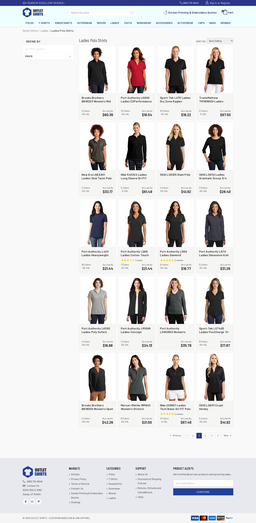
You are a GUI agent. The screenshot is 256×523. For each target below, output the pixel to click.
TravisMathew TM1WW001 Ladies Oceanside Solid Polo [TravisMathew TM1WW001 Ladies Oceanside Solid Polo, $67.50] (213, 99)
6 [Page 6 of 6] (218, 435)
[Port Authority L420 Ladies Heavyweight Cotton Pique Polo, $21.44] (97, 223)
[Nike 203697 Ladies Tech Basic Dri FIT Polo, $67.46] (176, 377)
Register (225, 2)
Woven (101, 22)
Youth (128, 22)
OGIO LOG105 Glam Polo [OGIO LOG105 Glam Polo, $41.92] (175, 174)
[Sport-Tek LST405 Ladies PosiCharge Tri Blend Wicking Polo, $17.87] (215, 300)
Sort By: (201, 41)
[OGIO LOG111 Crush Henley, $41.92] (215, 377)
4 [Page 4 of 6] (205, 435)
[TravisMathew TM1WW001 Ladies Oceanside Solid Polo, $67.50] (215, 69)
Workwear (144, 22)
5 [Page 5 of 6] (211, 435)
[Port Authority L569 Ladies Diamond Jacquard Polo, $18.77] (176, 223)
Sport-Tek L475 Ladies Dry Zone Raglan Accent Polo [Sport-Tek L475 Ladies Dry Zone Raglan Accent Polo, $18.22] (175, 99)
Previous (175, 435)
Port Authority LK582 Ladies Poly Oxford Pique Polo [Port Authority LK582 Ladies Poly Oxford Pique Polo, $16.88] (96, 330)
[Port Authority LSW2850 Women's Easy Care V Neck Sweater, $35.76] (176, 300)
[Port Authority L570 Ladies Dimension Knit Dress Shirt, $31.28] (215, 223)
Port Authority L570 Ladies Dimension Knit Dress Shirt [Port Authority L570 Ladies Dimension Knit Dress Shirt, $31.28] (214, 253)
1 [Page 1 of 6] (186, 435)
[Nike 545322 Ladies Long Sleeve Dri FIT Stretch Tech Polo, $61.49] (136, 146)
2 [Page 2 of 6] (192, 435)
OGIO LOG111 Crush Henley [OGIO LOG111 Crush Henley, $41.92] (211, 406)
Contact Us (33, 485)
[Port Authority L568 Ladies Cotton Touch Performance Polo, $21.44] (136, 223)
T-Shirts (44, 22)
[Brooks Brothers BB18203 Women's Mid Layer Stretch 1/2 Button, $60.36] (97, 69)
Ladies (115, 22)
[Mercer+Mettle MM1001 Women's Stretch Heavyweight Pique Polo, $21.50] (136, 377)
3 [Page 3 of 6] (199, 435)
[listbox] (220, 41)
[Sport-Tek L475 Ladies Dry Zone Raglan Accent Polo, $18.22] (176, 69)
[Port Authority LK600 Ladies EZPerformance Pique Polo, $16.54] (136, 69)
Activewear (185, 22)
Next (228, 435)
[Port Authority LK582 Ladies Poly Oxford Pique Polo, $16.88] (97, 300)
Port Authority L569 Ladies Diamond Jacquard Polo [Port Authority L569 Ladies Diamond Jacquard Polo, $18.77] (173, 253)
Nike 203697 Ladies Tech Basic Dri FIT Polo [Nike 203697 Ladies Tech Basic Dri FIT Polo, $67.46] (175, 406)
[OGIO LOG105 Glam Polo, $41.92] (176, 146)
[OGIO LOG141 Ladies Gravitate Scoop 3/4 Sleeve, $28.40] (215, 146)
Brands (226, 22)
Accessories (164, 22)
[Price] (48, 56)
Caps (201, 22)
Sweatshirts (63, 22)
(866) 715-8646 (191, 2)
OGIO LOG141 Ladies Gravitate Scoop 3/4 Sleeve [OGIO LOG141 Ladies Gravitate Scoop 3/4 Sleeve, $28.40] (213, 176)
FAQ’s (141, 496)
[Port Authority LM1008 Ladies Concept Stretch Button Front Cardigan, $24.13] (136, 300)
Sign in (213, 2)
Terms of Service (80, 483)
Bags (212, 22)
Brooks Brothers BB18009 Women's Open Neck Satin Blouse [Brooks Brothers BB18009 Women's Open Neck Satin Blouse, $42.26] (97, 406)
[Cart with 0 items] (227, 12)
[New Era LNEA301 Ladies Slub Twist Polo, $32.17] (97, 146)
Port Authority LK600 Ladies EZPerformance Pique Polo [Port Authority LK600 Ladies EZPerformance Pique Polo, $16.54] (136, 99)
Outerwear (84, 22)
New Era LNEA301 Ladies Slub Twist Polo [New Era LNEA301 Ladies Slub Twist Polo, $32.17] (97, 176)
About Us (143, 474)
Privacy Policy (78, 478)
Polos (30, 22)
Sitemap (75, 502)
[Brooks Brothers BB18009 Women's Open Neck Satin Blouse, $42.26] (97, 377)
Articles (75, 474)
